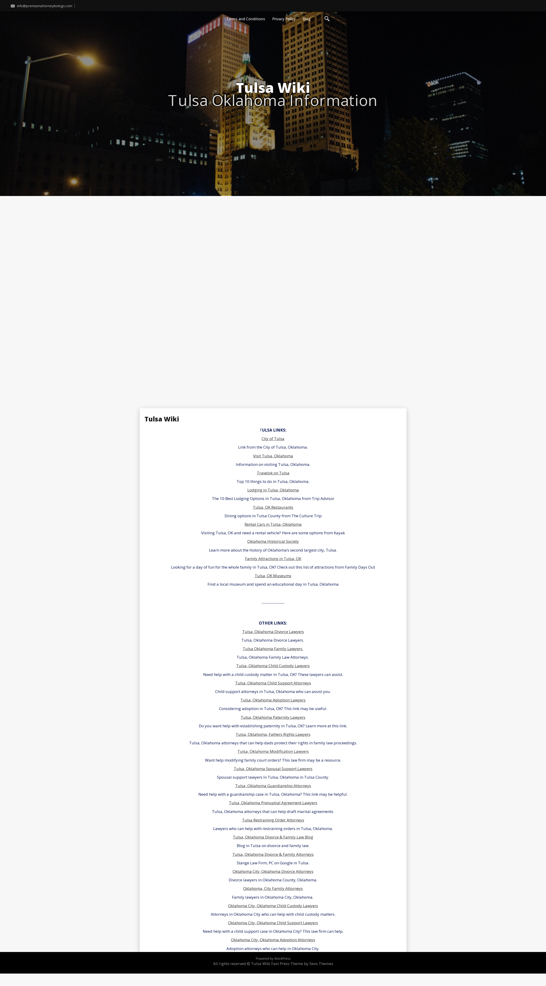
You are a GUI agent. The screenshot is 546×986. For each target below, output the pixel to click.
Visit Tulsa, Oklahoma (273, 814)
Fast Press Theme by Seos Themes (302, 963)
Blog (307, 18)
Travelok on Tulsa (273, 831)
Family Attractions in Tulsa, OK (273, 917)
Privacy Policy (283, 18)
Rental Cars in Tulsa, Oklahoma (273, 883)
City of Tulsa (273, 797)
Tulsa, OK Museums (273, 934)
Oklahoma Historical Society (273, 900)
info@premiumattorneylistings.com (41, 5)
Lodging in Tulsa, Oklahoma (273, 848)
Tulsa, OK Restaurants (273, 866)
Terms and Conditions (245, 18)
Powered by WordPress (273, 958)
